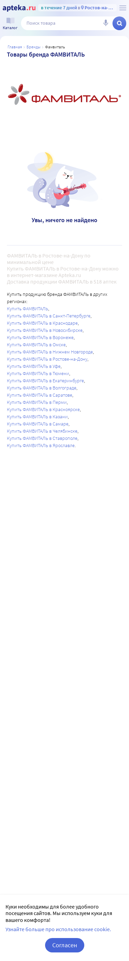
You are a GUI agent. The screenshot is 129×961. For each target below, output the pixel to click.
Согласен (64, 945)
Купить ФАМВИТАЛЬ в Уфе (34, 366)
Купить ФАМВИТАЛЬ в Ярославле (41, 445)
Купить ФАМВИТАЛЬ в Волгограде (41, 388)
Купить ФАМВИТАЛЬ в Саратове (39, 395)
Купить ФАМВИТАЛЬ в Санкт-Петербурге (48, 316)
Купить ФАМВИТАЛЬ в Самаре (37, 424)
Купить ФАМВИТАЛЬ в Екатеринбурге (45, 380)
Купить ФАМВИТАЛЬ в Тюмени (38, 373)
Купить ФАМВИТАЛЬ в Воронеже (40, 337)
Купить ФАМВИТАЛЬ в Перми (37, 402)
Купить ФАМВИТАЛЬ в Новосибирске (45, 330)
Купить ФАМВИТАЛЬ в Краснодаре (42, 323)
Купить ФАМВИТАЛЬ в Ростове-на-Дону (47, 359)
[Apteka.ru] (19, 8)
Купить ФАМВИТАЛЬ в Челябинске (42, 431)
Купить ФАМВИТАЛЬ (27, 308)
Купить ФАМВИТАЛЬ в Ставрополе (42, 438)
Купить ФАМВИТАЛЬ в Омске (36, 344)
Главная (15, 46)
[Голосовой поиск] (105, 23)
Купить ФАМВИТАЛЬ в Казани (37, 416)
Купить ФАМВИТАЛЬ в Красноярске (43, 409)
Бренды (33, 46)
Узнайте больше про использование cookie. (58, 929)
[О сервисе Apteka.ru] (122, 7)
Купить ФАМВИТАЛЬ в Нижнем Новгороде (50, 352)
